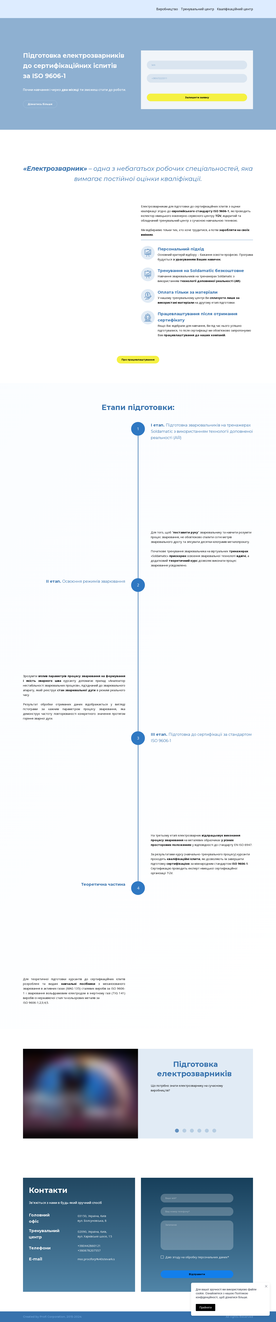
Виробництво (167, 9)
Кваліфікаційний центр (235, 9)
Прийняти (205, 1307)
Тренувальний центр (197, 9)
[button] (40, 104)
